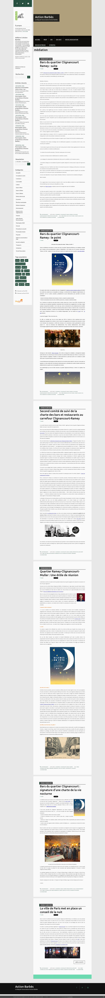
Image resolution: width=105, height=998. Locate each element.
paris (63, 215)
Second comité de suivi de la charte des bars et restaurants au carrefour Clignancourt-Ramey (61, 414)
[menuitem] (37, 38)
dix (51, 39)
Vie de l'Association (20, 251)
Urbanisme (18, 248)
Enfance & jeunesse (20, 205)
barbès (17, 260)
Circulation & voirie (20, 175)
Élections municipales (21, 202)
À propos (52, 45)
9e (22, 270)
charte (76, 215)
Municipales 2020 (20, 223)
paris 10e (24, 267)
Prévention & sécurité (21, 229)
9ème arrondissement (21, 281)
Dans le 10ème (19, 190)
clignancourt (43, 768)
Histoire (18, 215)
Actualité (18, 172)
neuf (45, 39)
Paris (17, 277)
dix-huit (59, 39)
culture (27, 284)
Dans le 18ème (19, 193)
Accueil (37, 39)
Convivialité (19, 181)
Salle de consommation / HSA (22, 238)
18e (17, 284)
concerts (73, 768)
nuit (61, 553)
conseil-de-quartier (20, 264)
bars (48, 553)
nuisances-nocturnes (58, 969)
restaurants (52, 553)
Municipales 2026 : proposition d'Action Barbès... (21, 129)
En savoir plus (70, 996)
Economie (18, 199)
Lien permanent (44, 214)
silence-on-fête (66, 890)
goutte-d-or (23, 277)
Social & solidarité (20, 242)
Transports (18, 245)
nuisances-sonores (51, 217)
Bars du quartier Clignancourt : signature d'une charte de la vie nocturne (60, 790)
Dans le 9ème (19, 187)
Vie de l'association (71, 39)
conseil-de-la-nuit (44, 969)
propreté (18, 270)
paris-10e (21, 284)
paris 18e (27, 270)
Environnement (19, 208)
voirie (22, 260)
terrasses (73, 553)
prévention (18, 274)
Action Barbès (44, 17)
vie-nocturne (71, 215)
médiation (44, 217)
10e (23, 274)
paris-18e (18, 267)
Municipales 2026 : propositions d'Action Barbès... (21, 97)
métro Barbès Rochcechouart (19, 219)
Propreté (18, 234)
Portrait (18, 226)
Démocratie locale (20, 196)
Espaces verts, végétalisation (19, 211)
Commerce (18, 178)
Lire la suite (25, 31)
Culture (18, 184)
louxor (27, 274)
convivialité (68, 768)
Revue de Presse (40, 45)
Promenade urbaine (20, 231)
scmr (26, 260)
